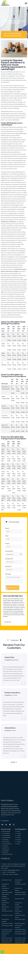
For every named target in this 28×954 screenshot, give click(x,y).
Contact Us (7, 622)
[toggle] (26, 3)
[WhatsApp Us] (2, 951)
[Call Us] (25, 951)
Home (5, 33)
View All (14, 762)
